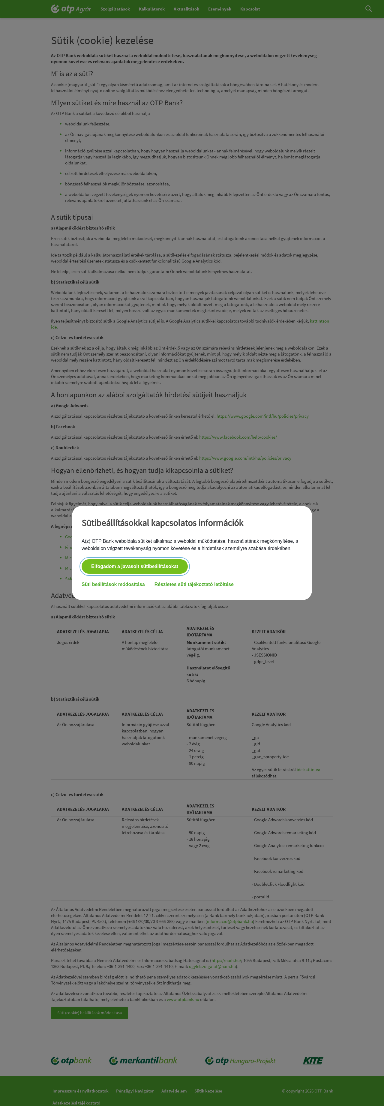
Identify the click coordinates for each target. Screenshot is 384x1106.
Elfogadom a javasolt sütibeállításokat (134, 566)
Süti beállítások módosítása (113, 584)
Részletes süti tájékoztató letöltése (194, 584)
